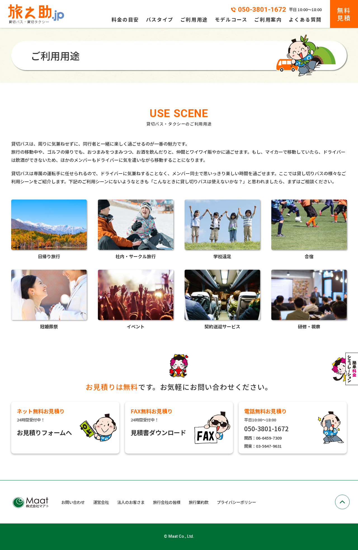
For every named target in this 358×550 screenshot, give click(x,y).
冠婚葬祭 (49, 299)
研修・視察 (309, 299)
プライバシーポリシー (236, 502)
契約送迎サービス (222, 299)
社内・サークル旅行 (135, 229)
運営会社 (101, 502)
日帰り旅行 (49, 229)
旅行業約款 (198, 502)
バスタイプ (159, 19)
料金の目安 (125, 19)
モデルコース (231, 19)
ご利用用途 (194, 19)
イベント (135, 299)
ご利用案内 (268, 19)
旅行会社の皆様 (166, 502)
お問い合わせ (73, 502)
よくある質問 (305, 19)
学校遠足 (222, 229)
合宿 (309, 229)
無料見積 (344, 14)
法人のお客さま (131, 502)
